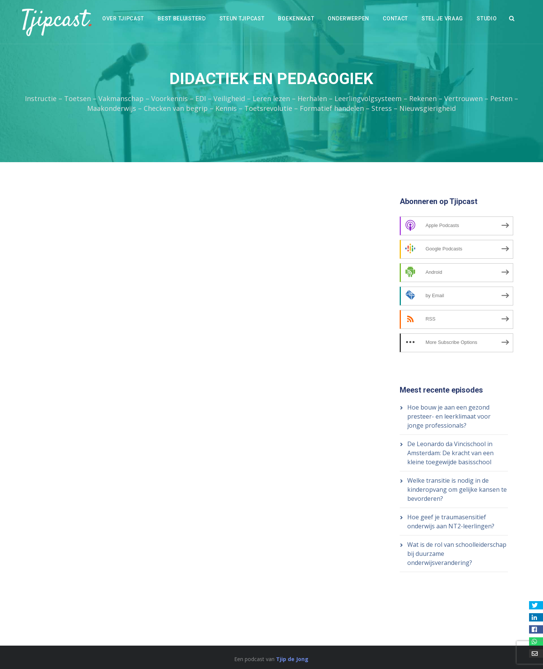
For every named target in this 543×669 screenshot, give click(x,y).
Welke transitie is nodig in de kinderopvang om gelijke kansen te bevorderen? (457, 489)
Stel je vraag (442, 18)
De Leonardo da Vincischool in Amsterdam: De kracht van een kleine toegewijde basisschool (450, 453)
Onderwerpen (348, 18)
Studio (487, 18)
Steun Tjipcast (242, 18)
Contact (395, 18)
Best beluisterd (182, 18)
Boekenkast (296, 18)
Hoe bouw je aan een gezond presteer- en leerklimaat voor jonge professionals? (449, 416)
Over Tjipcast (123, 18)
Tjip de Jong (292, 659)
